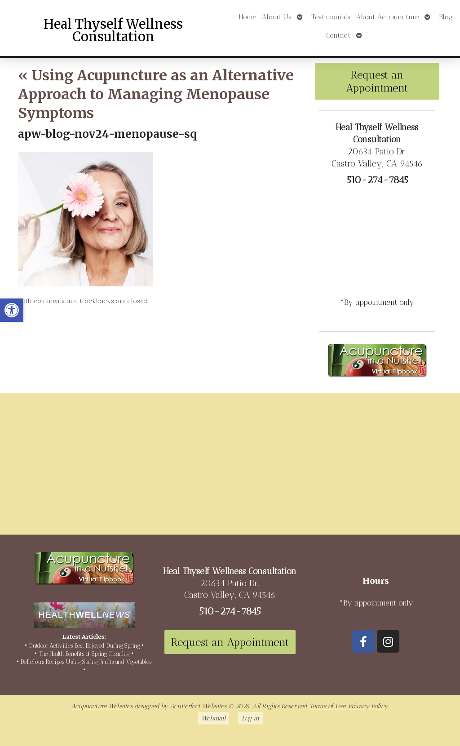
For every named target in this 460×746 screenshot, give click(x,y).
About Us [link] (277, 17)
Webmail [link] (213, 718)
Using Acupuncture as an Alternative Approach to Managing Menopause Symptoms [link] (156, 94)
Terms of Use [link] (327, 706)
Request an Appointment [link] (377, 81)
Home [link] (247, 17)
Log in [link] (250, 718)
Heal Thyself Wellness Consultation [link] (113, 30)
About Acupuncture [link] (387, 17)
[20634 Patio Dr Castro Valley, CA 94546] (230, 467)
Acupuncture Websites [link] (102, 706)
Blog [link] (446, 17)
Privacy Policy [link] (368, 706)
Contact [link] (338, 35)
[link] (11, 310)
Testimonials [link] (330, 17)
